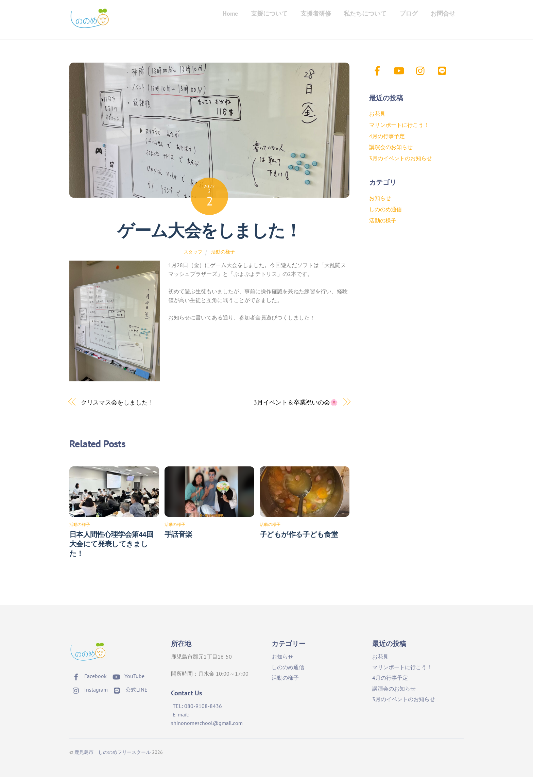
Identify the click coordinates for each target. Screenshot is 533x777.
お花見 (377, 113)
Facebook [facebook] (88, 676)
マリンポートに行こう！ (399, 124)
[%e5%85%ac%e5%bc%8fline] (443, 70)
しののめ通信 (385, 209)
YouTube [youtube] (126, 676)
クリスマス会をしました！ (117, 402)
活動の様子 (223, 251)
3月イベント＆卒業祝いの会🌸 (296, 402)
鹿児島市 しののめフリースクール (112, 752)
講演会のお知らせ (391, 147)
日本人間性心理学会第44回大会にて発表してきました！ (111, 544)
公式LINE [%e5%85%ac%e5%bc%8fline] (129, 689)
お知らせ (380, 198)
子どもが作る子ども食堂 (299, 534)
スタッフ (193, 252)
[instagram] (422, 70)
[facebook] (378, 70)
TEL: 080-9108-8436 (197, 706)
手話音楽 (178, 534)
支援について (269, 13)
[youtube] (400, 70)
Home (230, 13)
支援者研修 (315, 13)
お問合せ (443, 13)
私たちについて (365, 13)
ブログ (408, 13)
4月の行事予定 (387, 136)
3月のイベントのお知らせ (400, 158)
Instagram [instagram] (88, 689)
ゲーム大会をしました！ (209, 231)
